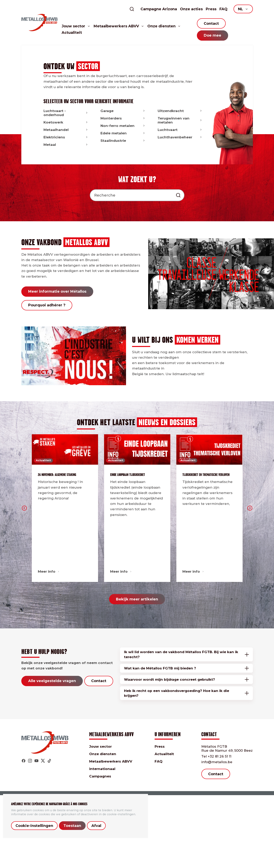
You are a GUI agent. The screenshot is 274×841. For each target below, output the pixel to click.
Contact (211, 23)
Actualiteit (72, 32)
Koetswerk (66, 122)
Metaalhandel (66, 130)
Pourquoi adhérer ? (46, 305)
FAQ (223, 9)
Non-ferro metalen (123, 126)
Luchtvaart (180, 130)
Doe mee (212, 35)
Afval (96, 826)
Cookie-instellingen (34, 826)
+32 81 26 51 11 (216, 756)
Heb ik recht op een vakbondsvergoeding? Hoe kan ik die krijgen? (176, 693)
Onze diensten (102, 754)
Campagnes (100, 776)
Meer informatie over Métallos (57, 291)
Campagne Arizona (159, 9)
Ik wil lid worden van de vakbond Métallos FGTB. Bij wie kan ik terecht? (181, 654)
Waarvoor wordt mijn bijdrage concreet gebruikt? (169, 679)
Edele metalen (123, 133)
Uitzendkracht (180, 111)
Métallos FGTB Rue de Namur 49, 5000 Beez (227, 748)
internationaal (102, 769)
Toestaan (72, 826)
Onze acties (191, 9)
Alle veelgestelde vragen (52, 681)
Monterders (123, 118)
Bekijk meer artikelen (137, 599)
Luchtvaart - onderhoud (66, 113)
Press (211, 9)
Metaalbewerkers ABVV (110, 761)
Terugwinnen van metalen (180, 120)
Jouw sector (100, 746)
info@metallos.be (216, 762)
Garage (123, 111)
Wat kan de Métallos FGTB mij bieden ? (160, 668)
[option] (65, 508)
